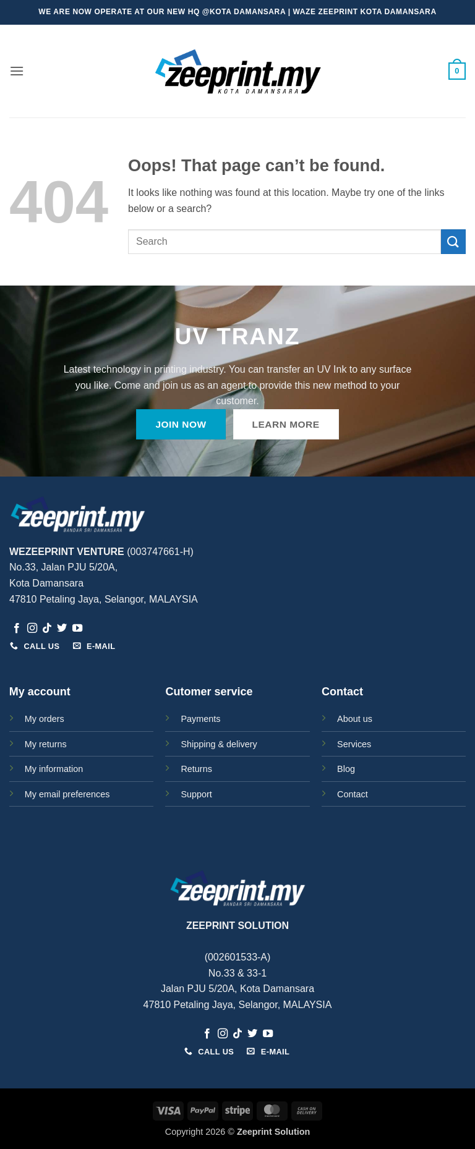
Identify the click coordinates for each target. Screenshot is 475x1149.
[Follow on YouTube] (77, 628)
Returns (196, 769)
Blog (346, 769)
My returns (46, 744)
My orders (44, 719)
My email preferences (67, 794)
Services (354, 744)
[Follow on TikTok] (47, 628)
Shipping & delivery (219, 744)
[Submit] (453, 241)
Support (196, 794)
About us (354, 719)
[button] (16, 71)
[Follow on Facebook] (17, 628)
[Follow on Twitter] (62, 628)
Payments (200, 719)
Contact (352, 794)
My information (54, 769)
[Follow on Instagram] (32, 628)
